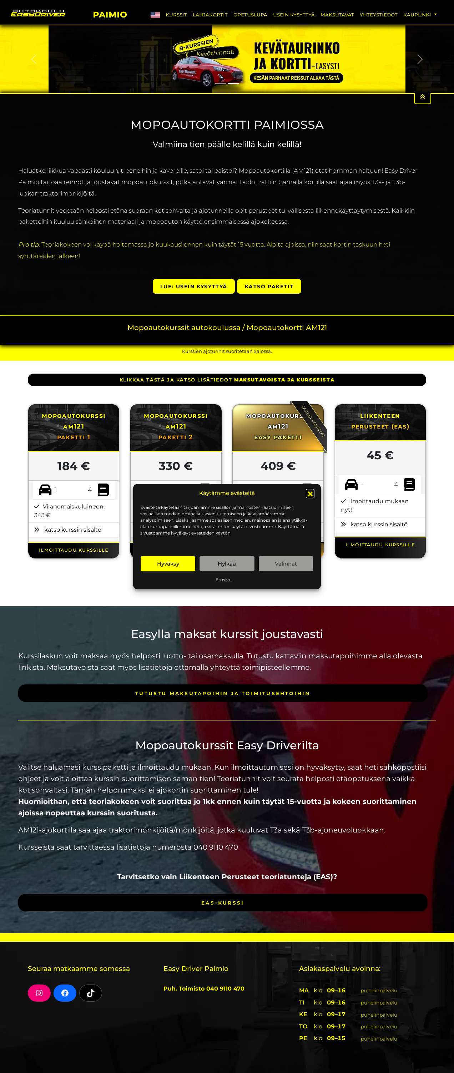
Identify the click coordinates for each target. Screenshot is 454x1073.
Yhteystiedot (379, 14)
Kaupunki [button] (418, 14)
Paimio (110, 13)
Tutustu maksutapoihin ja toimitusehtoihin (222, 693)
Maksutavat (337, 14)
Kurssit (176, 14)
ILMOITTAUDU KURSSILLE (74, 549)
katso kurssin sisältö (72, 529)
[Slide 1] (220, 83)
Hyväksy (168, 563)
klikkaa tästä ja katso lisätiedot (227, 380)
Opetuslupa (250, 14)
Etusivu (224, 579)
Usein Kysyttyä (294, 14)
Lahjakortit (210, 14)
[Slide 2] (233, 83)
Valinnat (286, 563)
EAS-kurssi (222, 902)
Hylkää (227, 563)
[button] (310, 493)
